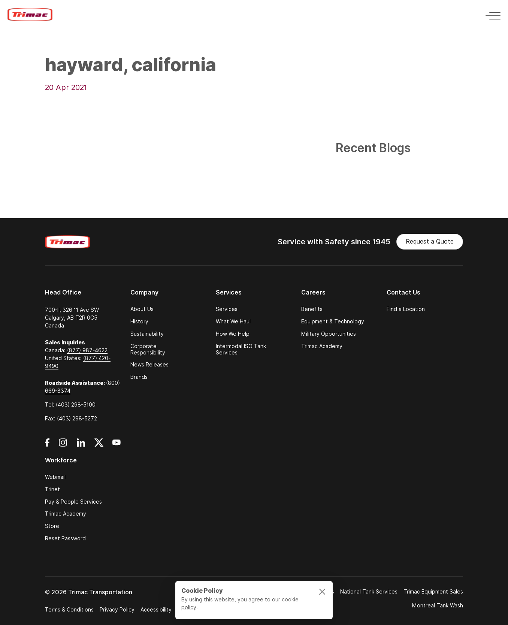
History (139, 321)
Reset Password (65, 538)
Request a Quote (430, 241)
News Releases (149, 365)
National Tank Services (368, 591)
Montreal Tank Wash (437, 605)
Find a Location (406, 309)
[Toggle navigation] (491, 14)
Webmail (55, 477)
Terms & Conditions (69, 609)
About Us (142, 309)
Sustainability (147, 334)
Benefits (312, 309)
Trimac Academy (321, 346)
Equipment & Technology (332, 321)
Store (52, 526)
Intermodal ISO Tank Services (241, 349)
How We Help (233, 334)
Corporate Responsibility (147, 349)
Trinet (52, 489)
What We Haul (233, 321)
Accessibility (156, 609)
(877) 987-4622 (87, 350)
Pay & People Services (73, 502)
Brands (139, 377)
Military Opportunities (328, 334)
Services (227, 309)
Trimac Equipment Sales (433, 591)
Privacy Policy (117, 609)
